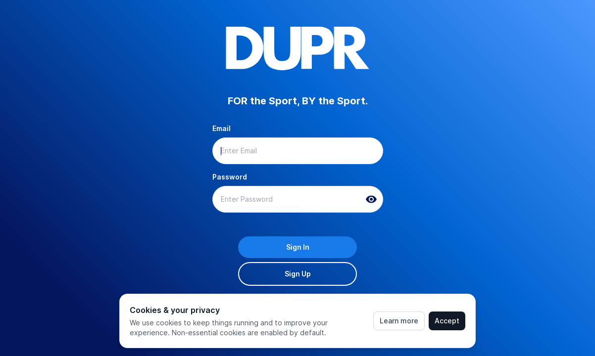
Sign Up (298, 273)
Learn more (399, 320)
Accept (447, 320)
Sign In (297, 247)
